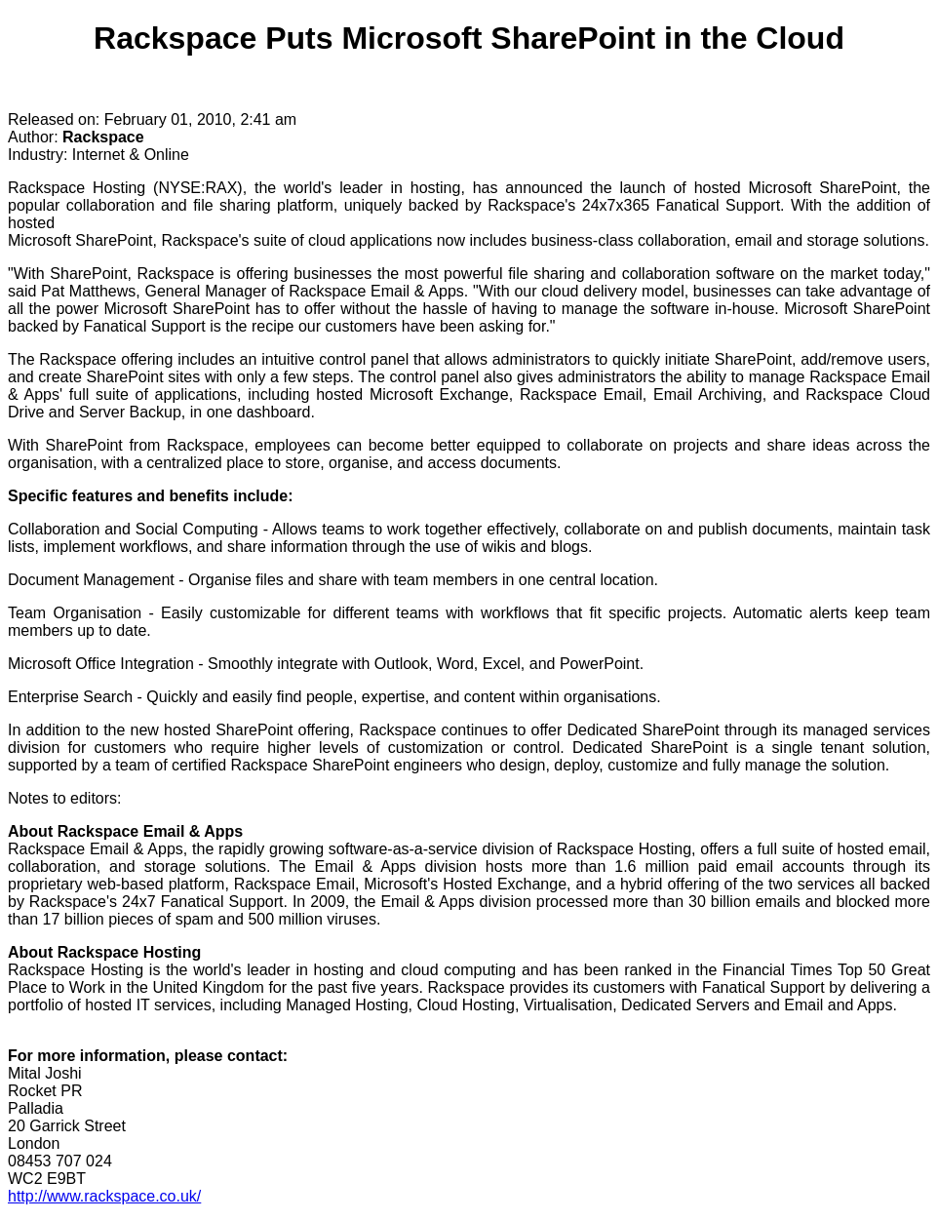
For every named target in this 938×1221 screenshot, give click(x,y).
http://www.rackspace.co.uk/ (104, 1196)
